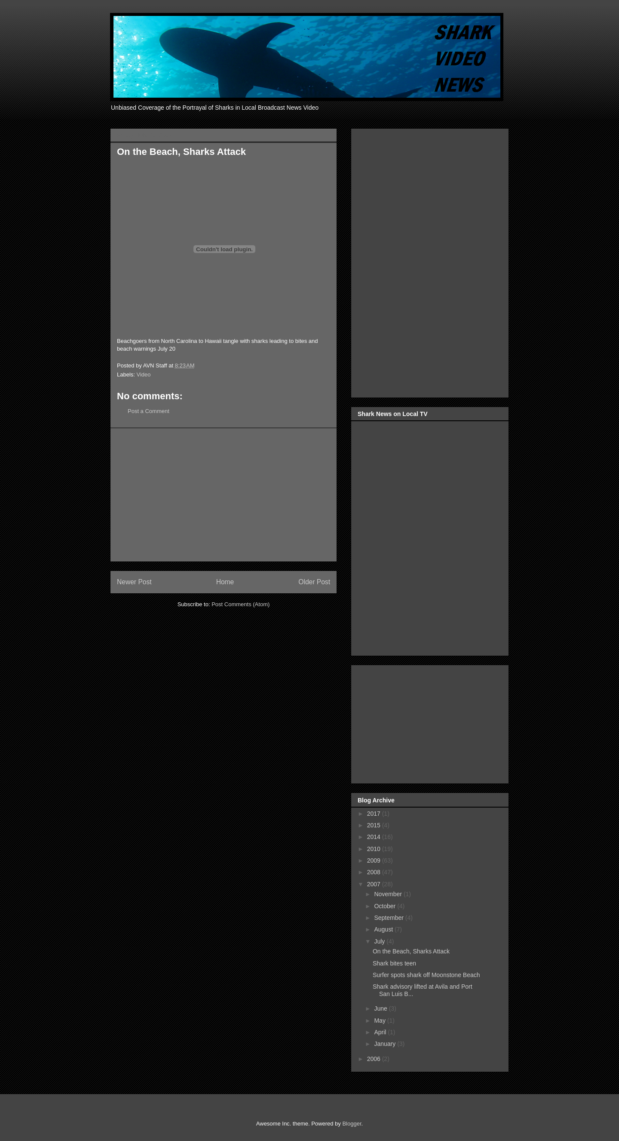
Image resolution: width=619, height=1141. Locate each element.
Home (225, 582)
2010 (374, 848)
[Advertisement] (223, 495)
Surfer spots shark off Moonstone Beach (426, 974)
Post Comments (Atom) (240, 604)
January (385, 1043)
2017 (374, 813)
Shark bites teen (394, 963)
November (388, 894)
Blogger (351, 1123)
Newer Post (134, 582)
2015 (374, 825)
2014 (374, 836)
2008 (374, 872)
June (381, 1008)
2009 (374, 860)
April (381, 1032)
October (385, 906)
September (389, 917)
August (384, 929)
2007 (374, 884)
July (380, 941)
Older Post (314, 582)
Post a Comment (148, 411)
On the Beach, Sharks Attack (411, 951)
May (380, 1020)
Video (144, 374)
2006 (374, 1058)
